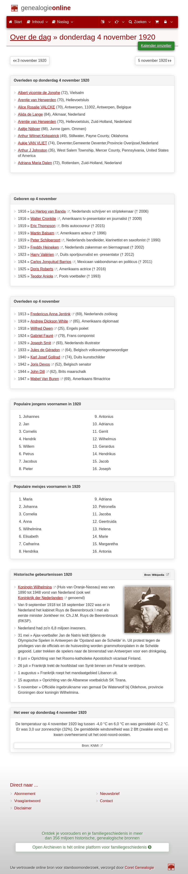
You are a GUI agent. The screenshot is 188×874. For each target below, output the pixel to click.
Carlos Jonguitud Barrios (50, 262)
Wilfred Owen (41, 328)
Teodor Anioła (41, 276)
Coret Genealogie (139, 868)
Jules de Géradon (45, 350)
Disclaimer (23, 808)
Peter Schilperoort (45, 240)
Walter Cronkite (43, 219)
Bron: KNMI (90, 745)
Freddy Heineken (44, 247)
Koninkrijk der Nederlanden (40, 598)
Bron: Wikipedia (154, 574)
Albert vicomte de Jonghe (39, 93)
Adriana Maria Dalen (35, 163)
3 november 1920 (29, 60)
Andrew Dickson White (49, 321)
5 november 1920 (154, 60)
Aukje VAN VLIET (32, 143)
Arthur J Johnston (32, 150)
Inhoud (37, 21)
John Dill (37, 372)
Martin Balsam (42, 233)
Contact (106, 801)
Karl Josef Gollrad (45, 357)
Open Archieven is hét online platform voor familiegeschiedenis (91, 847)
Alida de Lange (30, 114)
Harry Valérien (42, 255)
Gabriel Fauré (41, 336)
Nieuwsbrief (110, 794)
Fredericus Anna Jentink (50, 314)
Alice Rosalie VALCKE (36, 107)
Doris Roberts (41, 269)
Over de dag (30, 37)
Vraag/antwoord (27, 801)
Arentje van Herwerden (37, 100)
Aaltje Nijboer (29, 129)
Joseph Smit (40, 343)
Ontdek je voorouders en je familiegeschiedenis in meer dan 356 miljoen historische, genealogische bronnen (92, 835)
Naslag (62, 21)
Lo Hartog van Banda (48, 211)
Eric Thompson (42, 226)
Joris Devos (40, 364)
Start (15, 22)
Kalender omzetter (156, 46)
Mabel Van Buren (44, 379)
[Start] (46, 9)
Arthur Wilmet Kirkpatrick (38, 136)
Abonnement (24, 794)
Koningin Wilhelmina (35, 587)
